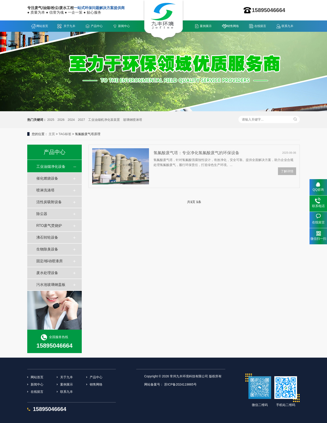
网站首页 (42, 26)
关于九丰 (69, 26)
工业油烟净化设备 (50, 166)
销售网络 (233, 26)
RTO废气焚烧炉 (49, 226)
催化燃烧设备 (47, 178)
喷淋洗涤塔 (45, 190)
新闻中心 (124, 26)
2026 (60, 119)
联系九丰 (287, 26)
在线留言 (260, 26)
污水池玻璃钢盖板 (50, 285)
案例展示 (206, 26)
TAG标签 (65, 134)
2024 (71, 119)
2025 (50, 119)
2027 (81, 119)
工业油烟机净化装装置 (104, 119)
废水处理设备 (47, 273)
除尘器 (41, 214)
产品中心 (97, 26)
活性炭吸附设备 (49, 202)
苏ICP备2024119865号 (180, 384)
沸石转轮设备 (47, 237)
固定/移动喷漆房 (49, 261)
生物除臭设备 (47, 249)
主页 (52, 134)
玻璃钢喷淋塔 (132, 119)
